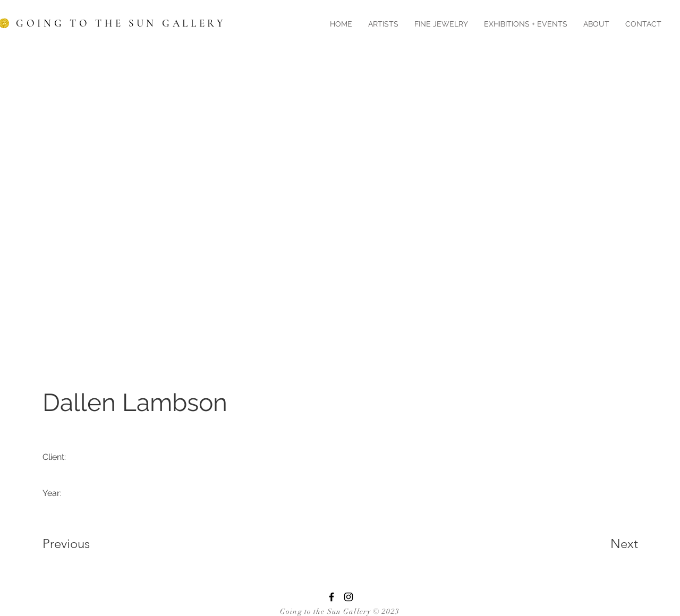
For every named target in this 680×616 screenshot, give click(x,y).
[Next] (603, 543)
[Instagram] (348, 597)
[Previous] (80, 543)
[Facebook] (331, 597)
